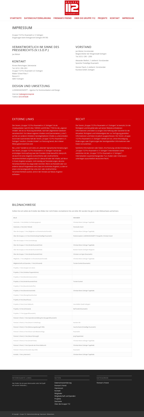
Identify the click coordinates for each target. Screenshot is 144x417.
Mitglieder (58, 393)
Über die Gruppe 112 (84, 18)
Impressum (128, 18)
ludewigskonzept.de (26, 94)
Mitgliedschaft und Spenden (65, 396)
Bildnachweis (50, 414)
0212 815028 (23, 97)
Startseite (16, 18)
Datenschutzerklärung (37, 18)
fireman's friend (103, 383)
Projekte (102, 18)
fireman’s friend (63, 18)
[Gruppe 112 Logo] (72, 8)
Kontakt (115, 18)
